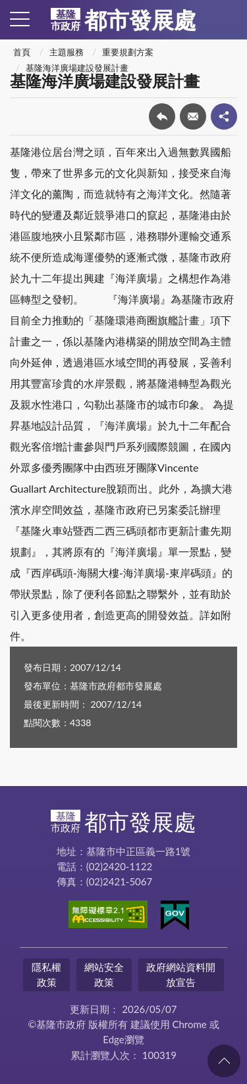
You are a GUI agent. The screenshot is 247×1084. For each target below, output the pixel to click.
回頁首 (223, 1061)
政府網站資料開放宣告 (180, 974)
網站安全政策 (104, 974)
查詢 (227, 19)
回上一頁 (162, 116)
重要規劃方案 (127, 52)
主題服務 (66, 52)
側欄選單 (20, 19)
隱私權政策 (46, 974)
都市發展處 (123, 20)
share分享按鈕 (224, 116)
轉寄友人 (193, 116)
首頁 (21, 52)
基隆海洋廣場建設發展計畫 (77, 67)
